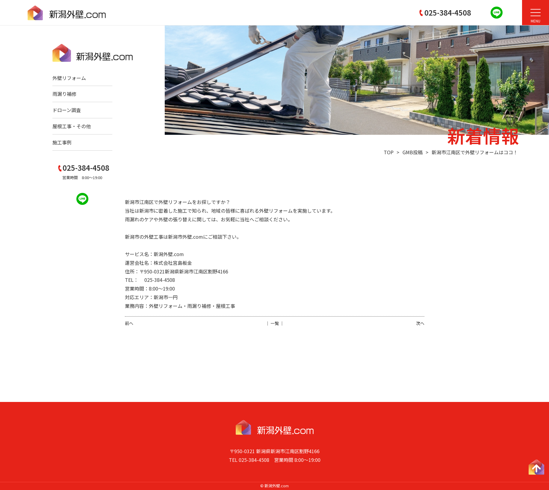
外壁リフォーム (69, 77)
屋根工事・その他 (71, 126)
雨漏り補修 (64, 93)
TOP (389, 152)
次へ (420, 323)
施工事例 (62, 142)
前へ (129, 323)
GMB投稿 (413, 152)
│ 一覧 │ (274, 323)
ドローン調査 (66, 110)
